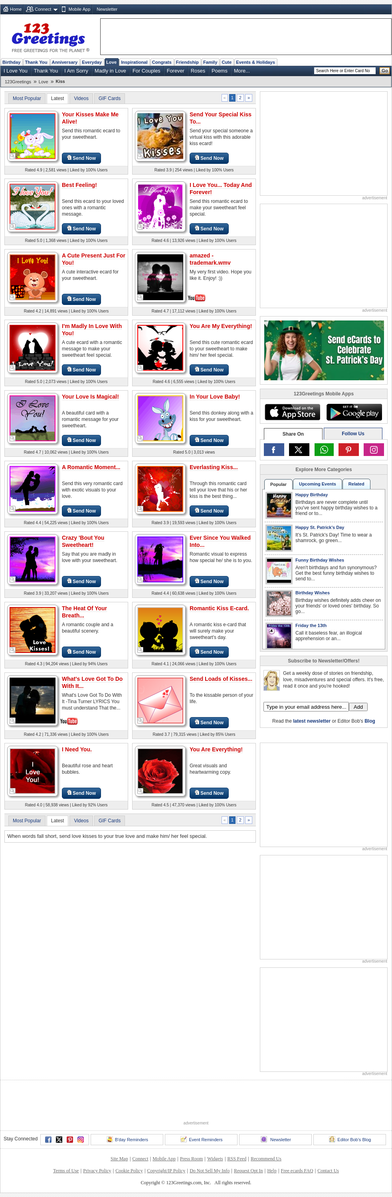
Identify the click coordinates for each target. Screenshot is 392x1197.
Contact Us (328, 1170)
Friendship (187, 62)
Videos (81, 98)
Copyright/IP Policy (166, 1170)
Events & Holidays (255, 62)
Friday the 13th (311, 625)
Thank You (36, 62)
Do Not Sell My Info (210, 1170)
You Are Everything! (216, 749)
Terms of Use (66, 1170)
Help (271, 1170)
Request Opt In (248, 1170)
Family (210, 62)
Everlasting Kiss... (214, 467)
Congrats (162, 62)
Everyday (92, 62)
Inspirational (134, 62)
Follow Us (353, 433)
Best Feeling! (79, 185)
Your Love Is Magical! (90, 396)
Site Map (119, 1159)
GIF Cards (110, 98)
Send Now (81, 158)
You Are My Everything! (221, 326)
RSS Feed (236, 1159)
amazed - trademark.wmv (210, 259)
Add (358, 707)
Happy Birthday (311, 494)
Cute (227, 62)
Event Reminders (201, 1139)
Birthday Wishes (312, 592)
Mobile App (79, 9)
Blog (369, 721)
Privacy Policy (97, 1170)
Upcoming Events (317, 484)
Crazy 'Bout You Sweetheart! (83, 541)
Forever (175, 71)
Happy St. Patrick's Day (319, 527)
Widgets (215, 1159)
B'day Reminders (127, 1139)
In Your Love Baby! (215, 396)
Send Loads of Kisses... (221, 679)
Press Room (191, 1159)
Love (111, 62)
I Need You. (77, 749)
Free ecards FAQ (297, 1170)
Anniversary (65, 62)
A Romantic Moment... (91, 467)
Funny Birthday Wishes (319, 560)
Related (356, 484)
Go (385, 70)
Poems (220, 71)
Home (16, 9)
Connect (43, 9)
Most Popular (27, 98)
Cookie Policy (129, 1170)
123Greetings (18, 81)
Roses (198, 71)
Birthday (11, 62)
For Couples (146, 71)
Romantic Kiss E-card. (219, 608)
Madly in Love (110, 71)
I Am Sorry (76, 71)
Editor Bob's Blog (350, 1139)
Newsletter (107, 9)
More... (242, 71)
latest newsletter (312, 721)
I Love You (16, 71)
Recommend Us (266, 1159)
